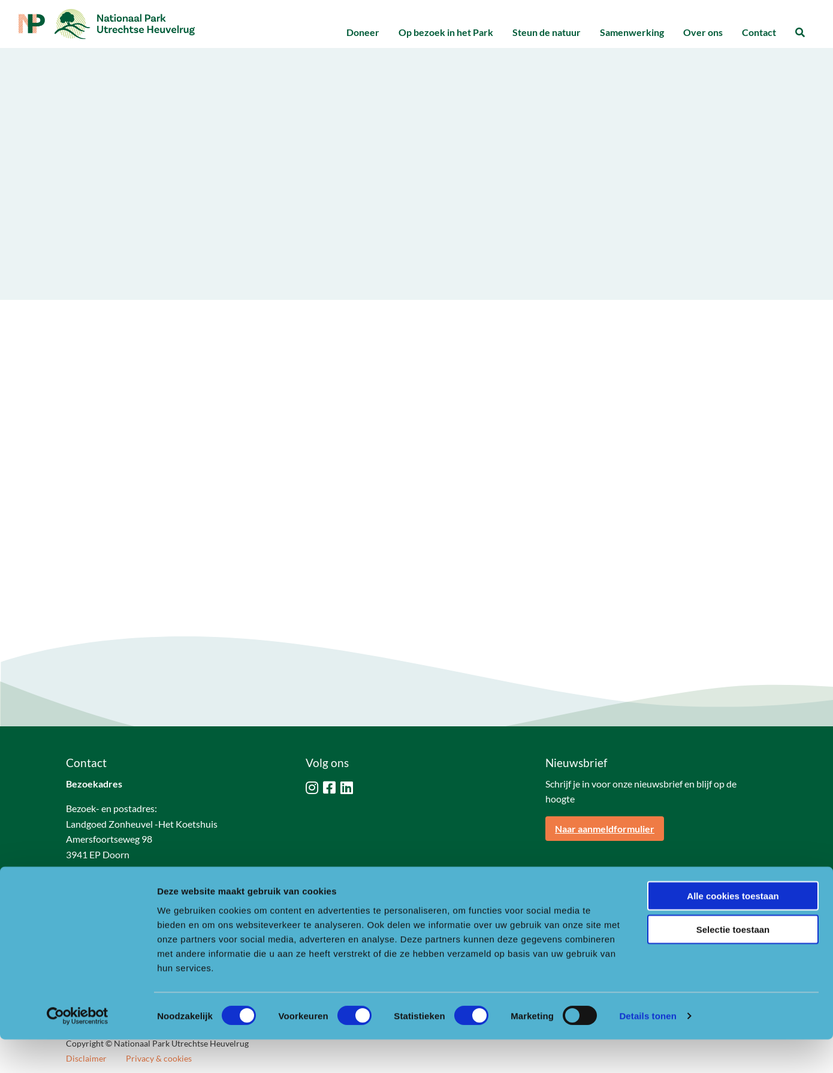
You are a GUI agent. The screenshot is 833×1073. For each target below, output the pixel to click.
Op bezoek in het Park (446, 32)
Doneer (362, 32)
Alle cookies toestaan (732, 929)
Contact (759, 32)
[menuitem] (363, 32)
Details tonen (647, 1049)
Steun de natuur (546, 32)
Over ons (703, 32)
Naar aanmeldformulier (604, 828)
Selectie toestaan (733, 963)
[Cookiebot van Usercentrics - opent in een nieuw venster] (77, 1050)
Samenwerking (632, 32)
